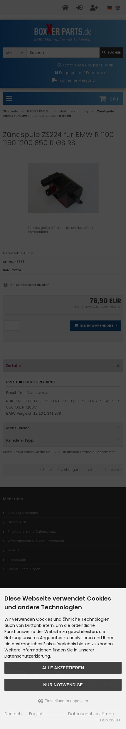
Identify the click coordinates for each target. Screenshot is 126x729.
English (36, 714)
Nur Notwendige (63, 684)
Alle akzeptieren (63, 667)
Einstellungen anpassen (63, 701)
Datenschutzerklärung (91, 714)
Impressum (110, 720)
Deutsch (13, 714)
